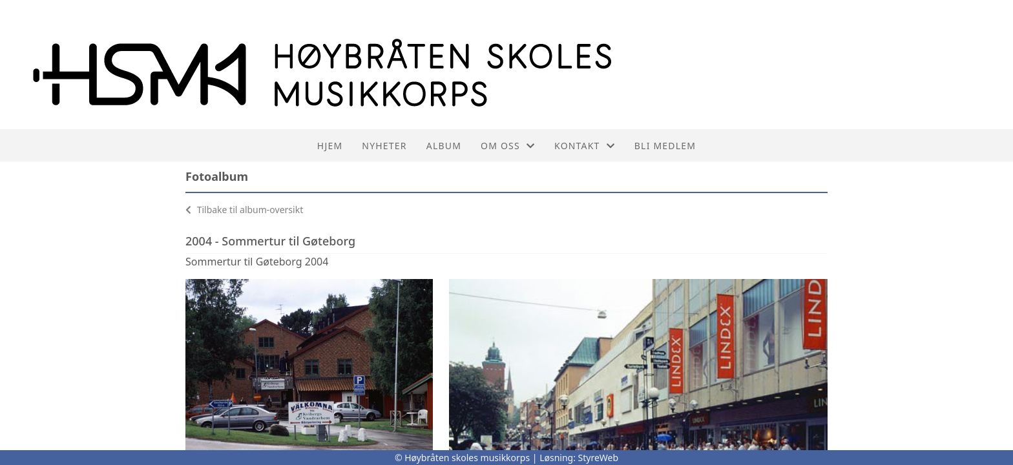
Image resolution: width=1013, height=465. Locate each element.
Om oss (508, 146)
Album (443, 146)
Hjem (329, 146)
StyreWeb (598, 457)
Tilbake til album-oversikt (244, 209)
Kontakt (584, 146)
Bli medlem (665, 146)
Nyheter (384, 146)
